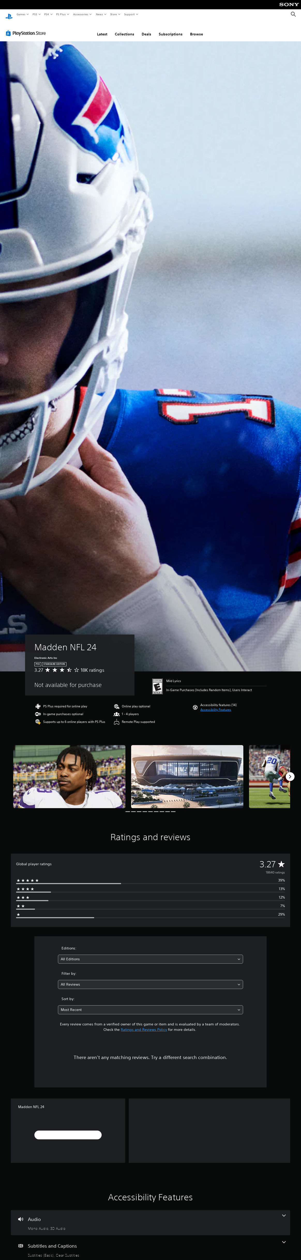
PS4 (46, 14)
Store (113, 14)
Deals (146, 29)
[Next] (290, 771)
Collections (124, 29)
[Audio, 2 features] (150, 1218)
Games (20, 14)
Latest (102, 29)
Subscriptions (171, 29)
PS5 (34, 14)
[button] (215, 704)
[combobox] (150, 954)
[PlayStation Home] (9, 14)
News (99, 14)
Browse (196, 29)
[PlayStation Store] (27, 28)
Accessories (80, 14)
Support (129, 14)
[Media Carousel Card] (69, 771)
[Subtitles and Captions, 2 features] (150, 1244)
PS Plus (61, 14)
